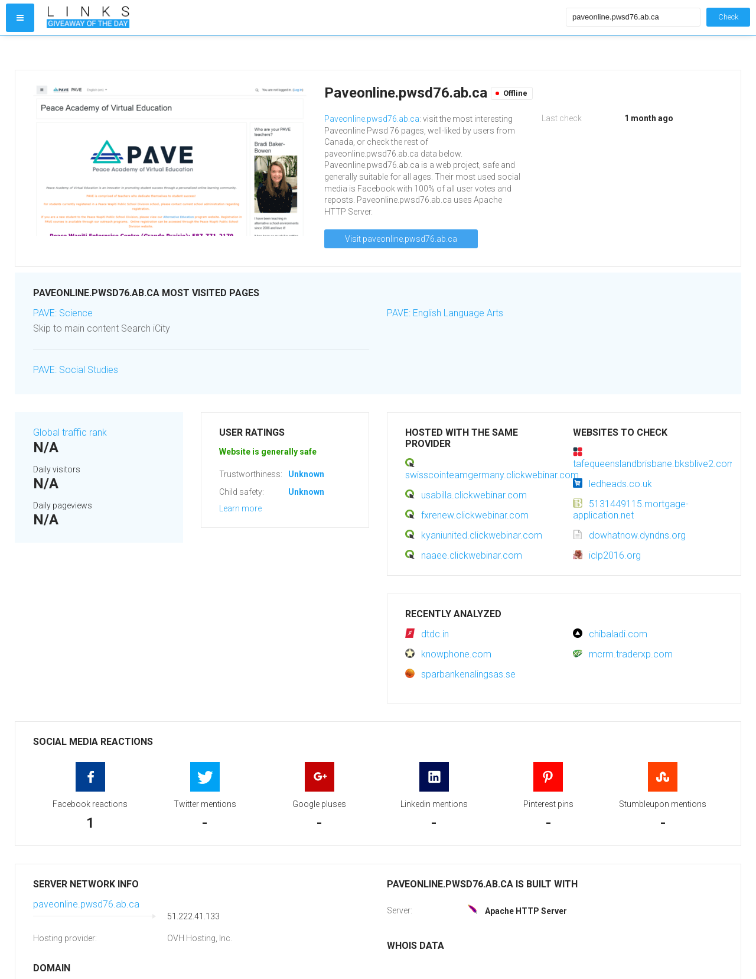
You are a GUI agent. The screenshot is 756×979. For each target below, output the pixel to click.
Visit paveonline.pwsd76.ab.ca (401, 239)
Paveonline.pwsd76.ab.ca (371, 119)
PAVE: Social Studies (75, 369)
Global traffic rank (70, 432)
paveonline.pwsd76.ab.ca (86, 904)
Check (728, 16)
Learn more (240, 508)
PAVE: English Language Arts (445, 313)
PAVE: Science (63, 313)
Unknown (306, 474)
